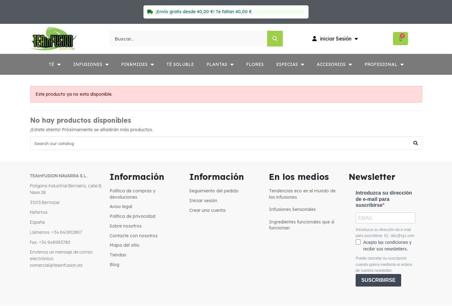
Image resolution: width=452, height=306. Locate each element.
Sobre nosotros (126, 226)
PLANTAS (220, 64)
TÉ (55, 64)
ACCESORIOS (334, 64)
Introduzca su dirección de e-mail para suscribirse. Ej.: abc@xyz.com (385, 233)
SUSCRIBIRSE (378, 280)
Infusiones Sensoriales (292, 210)
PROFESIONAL (384, 64)
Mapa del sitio (124, 246)
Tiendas (118, 255)
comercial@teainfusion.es (56, 265)
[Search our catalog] (415, 144)
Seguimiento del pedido (214, 191)
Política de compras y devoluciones (132, 195)
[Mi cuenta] (335, 38)
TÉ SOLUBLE (180, 64)
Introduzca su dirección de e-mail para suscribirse (384, 199)
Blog (114, 265)
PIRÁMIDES (137, 64)
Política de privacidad (132, 217)
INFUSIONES (91, 64)
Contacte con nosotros (134, 236)
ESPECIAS (290, 64)
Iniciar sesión (203, 201)
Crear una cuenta (207, 210)
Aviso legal (121, 207)
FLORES (255, 64)
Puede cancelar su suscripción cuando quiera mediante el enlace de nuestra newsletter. (384, 265)
